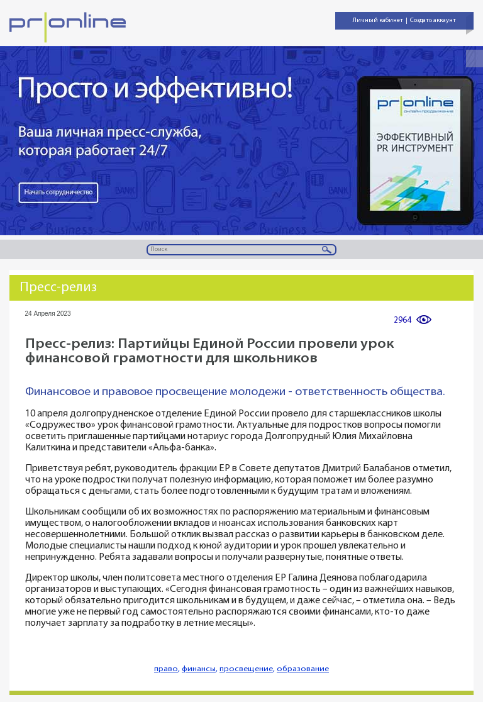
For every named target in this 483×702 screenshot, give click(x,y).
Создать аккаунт (433, 20)
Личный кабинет (378, 20)
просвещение (246, 669)
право (166, 669)
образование (303, 669)
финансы (199, 669)
